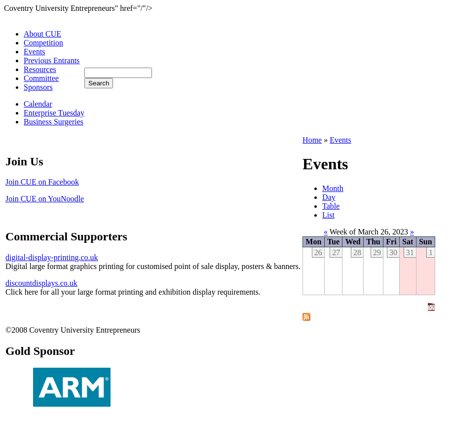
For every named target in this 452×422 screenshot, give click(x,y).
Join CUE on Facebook (42, 182)
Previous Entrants (51, 60)
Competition (43, 42)
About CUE (42, 34)
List (328, 215)
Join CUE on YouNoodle (44, 198)
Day (329, 197)
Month (332, 188)
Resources (40, 69)
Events (34, 51)
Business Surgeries (53, 121)
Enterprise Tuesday (54, 113)
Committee (41, 78)
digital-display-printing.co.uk (51, 257)
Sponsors (38, 87)
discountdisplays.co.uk (41, 283)
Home (312, 140)
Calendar (38, 104)
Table (330, 206)
